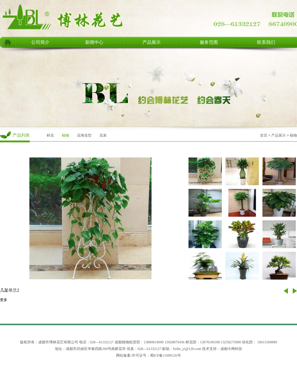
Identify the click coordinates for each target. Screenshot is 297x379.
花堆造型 (84, 135)
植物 (65, 135)
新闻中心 (94, 42)
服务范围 (209, 42)
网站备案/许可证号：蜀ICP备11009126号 (148, 355)
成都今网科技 (231, 349)
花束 (103, 135)
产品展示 (151, 42)
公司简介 (40, 42)
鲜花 (50, 135)
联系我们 (266, 42)
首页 (263, 135)
